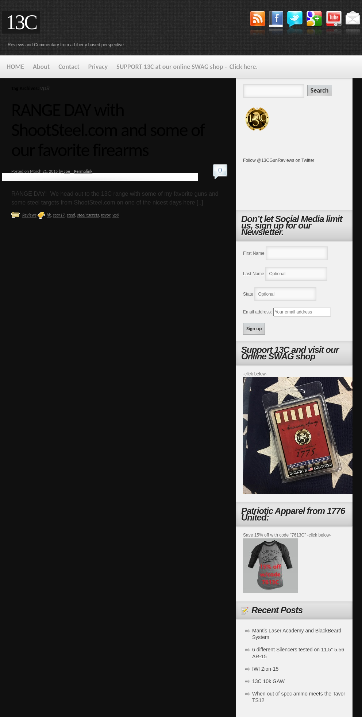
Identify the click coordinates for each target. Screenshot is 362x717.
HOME (15, 67)
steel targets (88, 215)
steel (71, 215)
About (41, 67)
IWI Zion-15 (265, 669)
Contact (68, 67)
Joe (67, 171)
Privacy (98, 67)
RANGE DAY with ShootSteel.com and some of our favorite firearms (108, 129)
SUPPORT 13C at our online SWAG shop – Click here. (187, 67)
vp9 (115, 215)
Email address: (258, 312)
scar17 (59, 215)
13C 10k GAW (268, 681)
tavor (106, 215)
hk (49, 215)
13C (21, 22)
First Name (254, 253)
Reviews (29, 215)
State (248, 294)
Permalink (83, 171)
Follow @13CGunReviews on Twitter (278, 160)
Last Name (253, 273)
